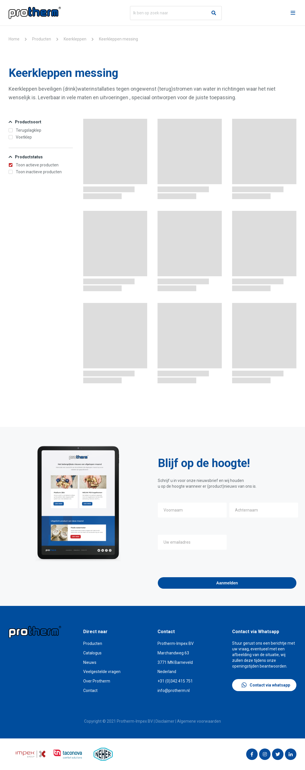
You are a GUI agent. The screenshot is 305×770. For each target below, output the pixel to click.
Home (14, 39)
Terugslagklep (25, 130)
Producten (41, 39)
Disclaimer (165, 721)
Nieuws (89, 662)
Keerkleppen (75, 39)
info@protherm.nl (174, 690)
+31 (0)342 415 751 (175, 681)
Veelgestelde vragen (102, 671)
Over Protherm (96, 681)
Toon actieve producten (34, 165)
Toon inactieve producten (35, 172)
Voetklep (20, 137)
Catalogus (92, 653)
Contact (90, 690)
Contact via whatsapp (266, 685)
